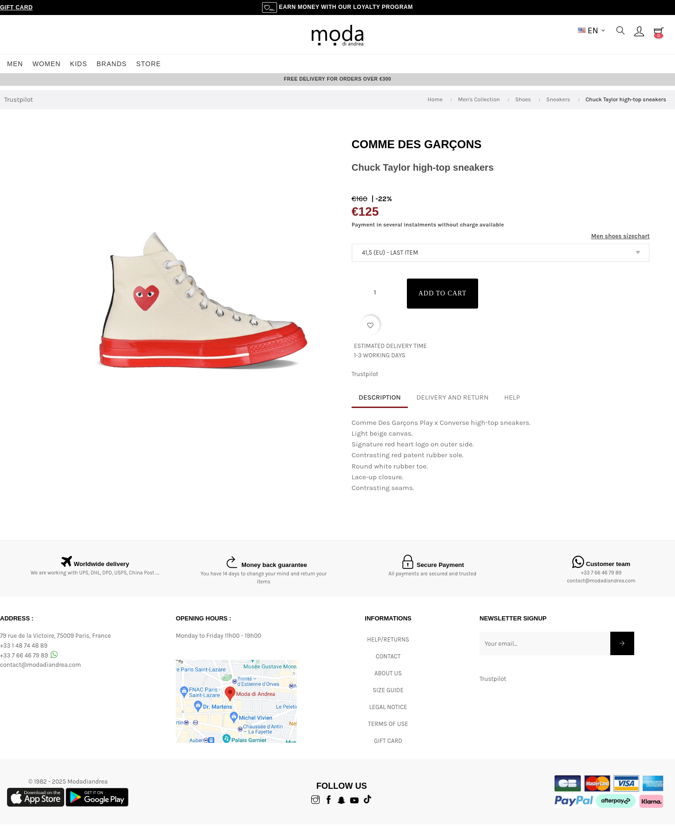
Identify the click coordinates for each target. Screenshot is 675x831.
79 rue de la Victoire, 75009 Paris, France (55, 642)
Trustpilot (18, 106)
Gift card (388, 747)
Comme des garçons (416, 150)
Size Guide (388, 696)
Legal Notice (388, 713)
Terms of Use (388, 730)
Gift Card (16, 7)
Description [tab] (380, 404)
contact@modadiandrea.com (601, 587)
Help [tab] (512, 404)
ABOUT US (388, 679)
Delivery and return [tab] (452, 404)
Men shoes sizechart (620, 242)
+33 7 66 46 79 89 (601, 579)
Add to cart (447, 299)
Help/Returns (388, 646)
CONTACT (387, 662)
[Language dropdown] (591, 30)
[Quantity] (375, 299)
